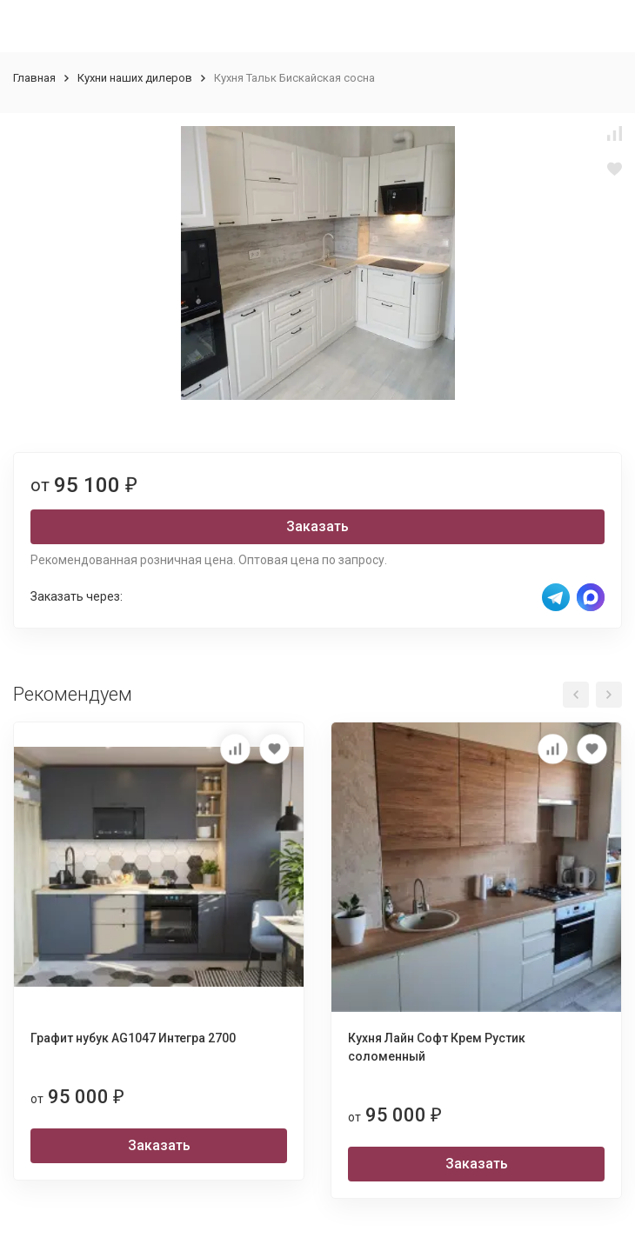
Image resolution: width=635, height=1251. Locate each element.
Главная (34, 77)
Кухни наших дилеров (134, 77)
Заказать (317, 526)
